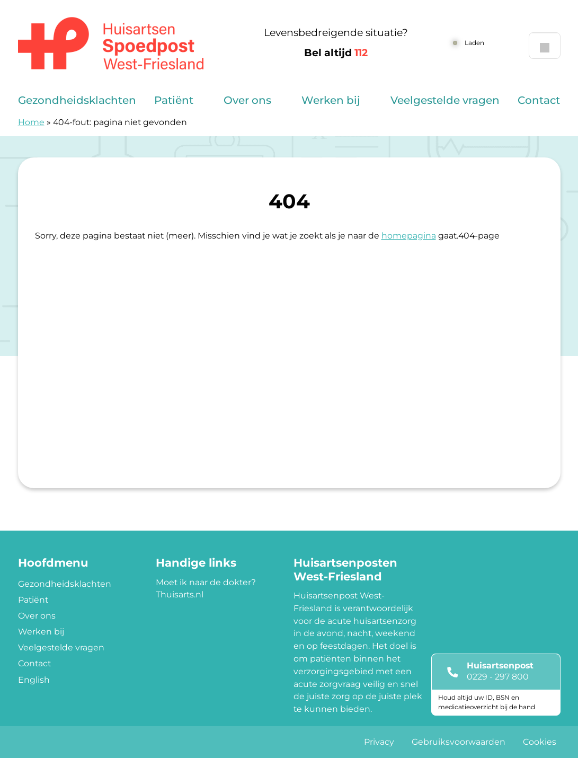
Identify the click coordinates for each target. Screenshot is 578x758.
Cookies (539, 742)
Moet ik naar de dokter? (206, 582)
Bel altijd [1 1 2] (336, 53)
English (34, 680)
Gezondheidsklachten (77, 100)
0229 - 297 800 (498, 677)
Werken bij (330, 100)
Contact (539, 100)
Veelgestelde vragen (445, 100)
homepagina (408, 236)
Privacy (379, 742)
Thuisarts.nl (179, 594)
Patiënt (173, 100)
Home (31, 122)
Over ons (247, 100)
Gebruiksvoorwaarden (458, 742)
